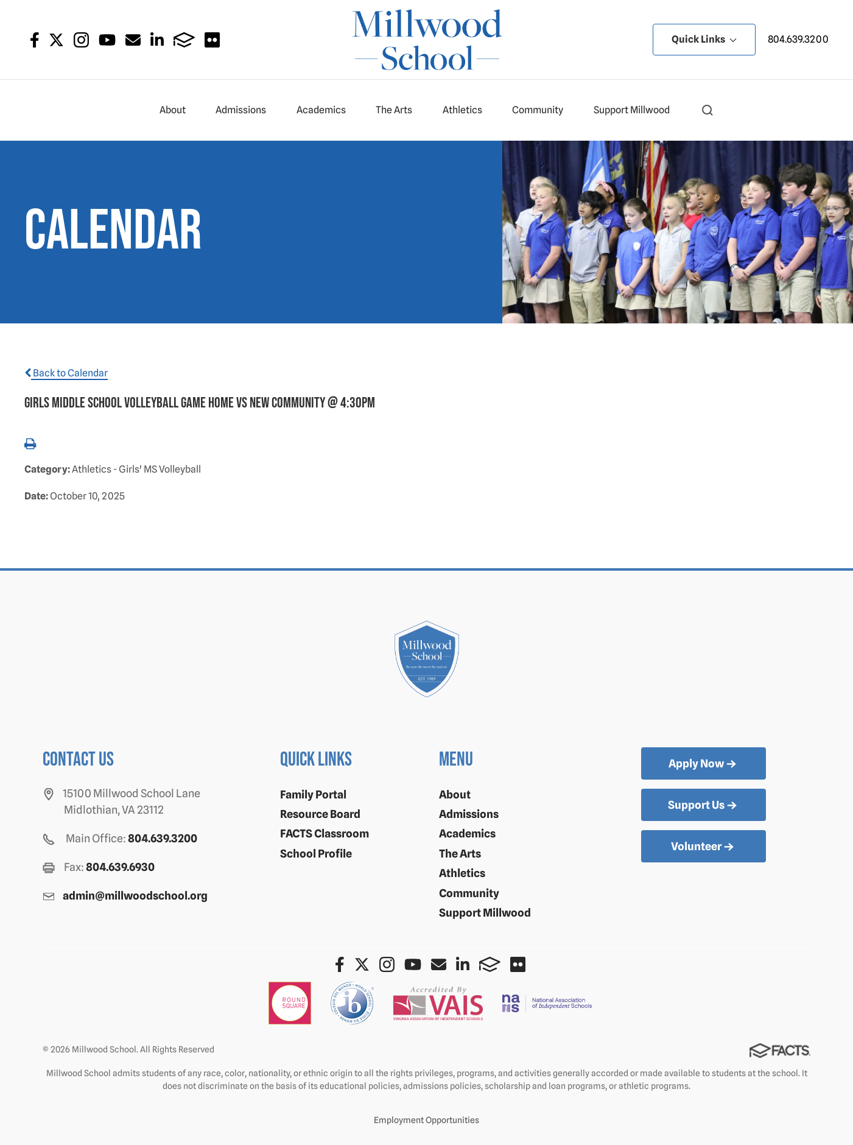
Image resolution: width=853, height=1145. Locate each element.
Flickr (212, 40)
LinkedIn (157, 40)
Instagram (81, 40)
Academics (326, 110)
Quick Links (704, 39)
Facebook (35, 40)
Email (133, 40)
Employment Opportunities (426, 1120)
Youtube (107, 40)
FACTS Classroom (324, 833)
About (178, 110)
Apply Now (704, 764)
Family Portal (313, 794)
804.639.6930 (120, 867)
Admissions (246, 110)
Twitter (56, 40)
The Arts (399, 110)
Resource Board (320, 814)
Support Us (703, 805)
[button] (707, 110)
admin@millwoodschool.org (135, 895)
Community (543, 110)
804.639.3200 (798, 39)
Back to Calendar (66, 373)
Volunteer (703, 847)
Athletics (468, 110)
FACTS (184, 40)
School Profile (316, 853)
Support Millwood (637, 110)
